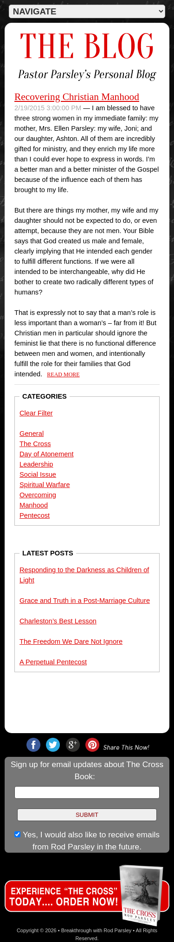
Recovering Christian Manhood (76, 96)
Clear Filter (36, 413)
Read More (63, 374)
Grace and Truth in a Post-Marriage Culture (84, 600)
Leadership (36, 464)
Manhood (33, 505)
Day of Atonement (46, 454)
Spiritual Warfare (44, 484)
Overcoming (37, 495)
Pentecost (34, 515)
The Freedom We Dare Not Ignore (70, 641)
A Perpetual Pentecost (53, 662)
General (31, 433)
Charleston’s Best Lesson (58, 621)
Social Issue (37, 474)
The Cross (35, 444)
